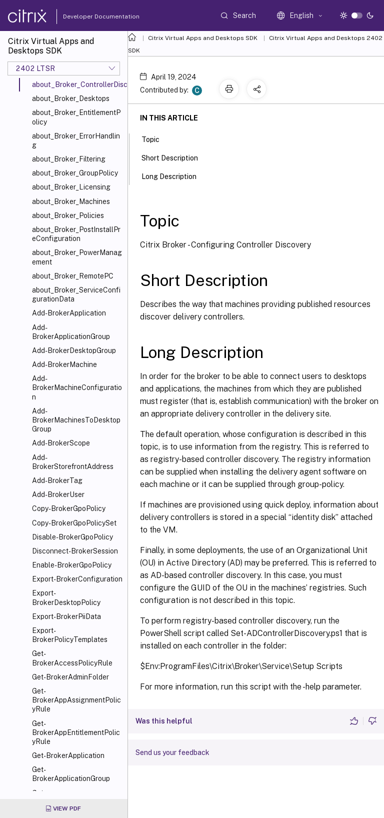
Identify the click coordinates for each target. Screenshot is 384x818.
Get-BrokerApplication (68, 756)
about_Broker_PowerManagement (77, 257)
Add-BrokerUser (58, 494)
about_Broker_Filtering (69, 159)
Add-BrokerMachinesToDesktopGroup (76, 420)
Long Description (175, 175)
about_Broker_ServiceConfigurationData (76, 294)
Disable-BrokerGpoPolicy (72, 537)
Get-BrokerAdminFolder (70, 677)
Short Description (175, 157)
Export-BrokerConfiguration (77, 579)
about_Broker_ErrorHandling (76, 140)
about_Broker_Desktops (71, 98)
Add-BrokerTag (57, 480)
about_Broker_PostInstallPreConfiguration (76, 234)
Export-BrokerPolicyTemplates (70, 635)
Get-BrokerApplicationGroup (71, 774)
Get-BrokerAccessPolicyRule (72, 658)
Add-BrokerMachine (64, 364)
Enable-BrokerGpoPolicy (72, 565)
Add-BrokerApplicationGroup (71, 332)
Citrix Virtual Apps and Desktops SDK (203, 38)
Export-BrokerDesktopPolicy (66, 597)
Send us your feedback (173, 752)
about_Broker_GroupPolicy (75, 173)
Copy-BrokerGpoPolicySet (74, 523)
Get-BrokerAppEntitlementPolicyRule (76, 733)
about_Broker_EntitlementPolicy (76, 117)
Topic (156, 139)
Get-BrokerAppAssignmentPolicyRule (76, 700)
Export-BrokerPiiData (66, 616)
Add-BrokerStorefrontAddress (73, 462)
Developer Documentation (85, 16)
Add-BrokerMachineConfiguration (77, 387)
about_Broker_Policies (68, 216)
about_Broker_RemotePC (73, 276)
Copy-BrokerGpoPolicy (69, 508)
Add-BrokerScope (61, 443)
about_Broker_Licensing (71, 187)
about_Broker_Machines (71, 202)
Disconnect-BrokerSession (75, 551)
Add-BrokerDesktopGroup (74, 350)
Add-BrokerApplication (69, 313)
